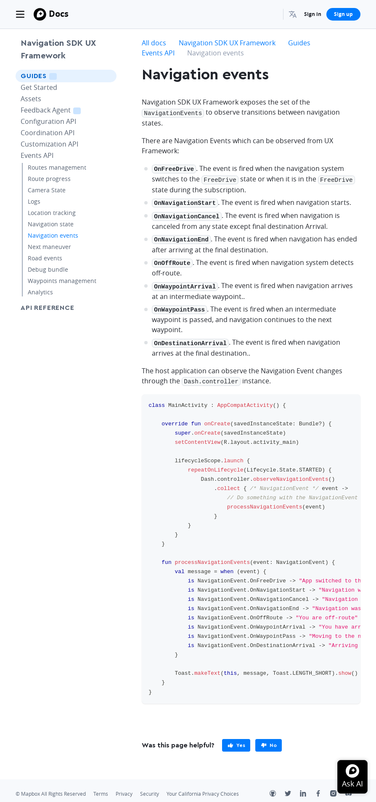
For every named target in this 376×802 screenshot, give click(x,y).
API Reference (47, 307)
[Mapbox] (40, 14)
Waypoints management (62, 281)
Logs (34, 201)
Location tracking (52, 213)
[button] (294, 14)
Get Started (39, 87)
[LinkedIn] (307, 787)
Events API (37, 155)
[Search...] (273, 14)
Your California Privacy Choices (203, 786)
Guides (50, 75)
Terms (100, 786)
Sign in (312, 14)
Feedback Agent (61, 110)
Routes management (57, 167)
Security (149, 786)
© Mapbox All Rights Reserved (51, 786)
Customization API (49, 144)
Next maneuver (49, 247)
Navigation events (53, 235)
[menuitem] (294, 14)
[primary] (236, 737)
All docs (154, 42)
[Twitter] (292, 787)
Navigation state (51, 224)
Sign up (343, 14)
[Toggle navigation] (20, 14)
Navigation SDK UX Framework (58, 49)
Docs (59, 13)
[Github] (277, 787)
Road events (45, 258)
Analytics (40, 292)
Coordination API (47, 132)
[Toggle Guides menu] (107, 76)
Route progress (49, 179)
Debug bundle (48, 269)
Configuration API (48, 121)
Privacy (124, 786)
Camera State (47, 190)
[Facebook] (322, 787)
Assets (31, 98)
